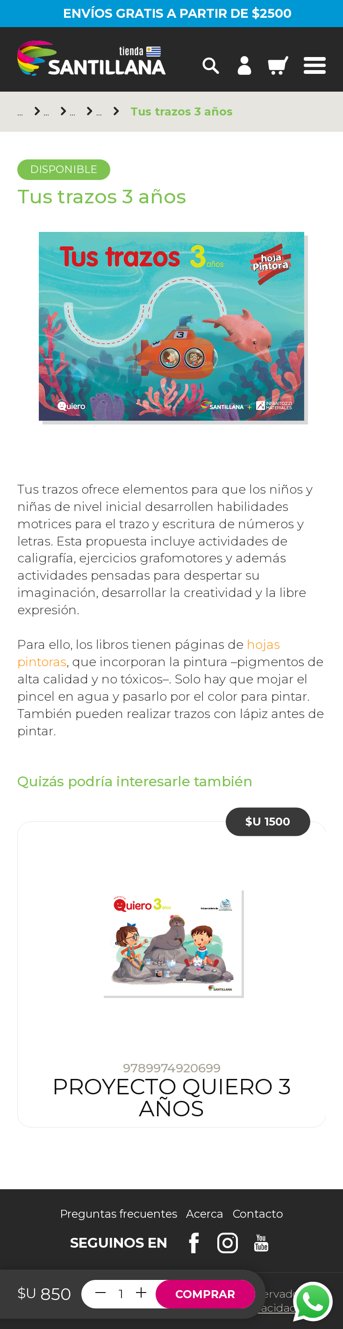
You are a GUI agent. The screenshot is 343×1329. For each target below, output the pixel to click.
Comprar (205, 1294)
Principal (22, 111)
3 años (101, 111)
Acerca (204, 1213)
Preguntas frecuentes (118, 1213)
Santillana (48, 111)
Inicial (75, 111)
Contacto (258, 1213)
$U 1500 (267, 821)
